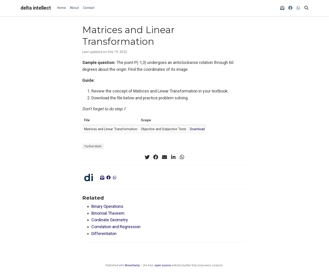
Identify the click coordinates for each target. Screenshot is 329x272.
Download (197, 129)
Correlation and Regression (116, 226)
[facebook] (290, 8)
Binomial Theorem (108, 213)
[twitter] (147, 157)
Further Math (93, 146)
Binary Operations (107, 206)
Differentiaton (104, 233)
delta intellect (36, 8)
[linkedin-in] (173, 157)
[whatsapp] (298, 8)
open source (162, 265)
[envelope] (164, 157)
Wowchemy (132, 265)
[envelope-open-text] (282, 8)
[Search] (306, 8)
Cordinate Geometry (109, 219)
